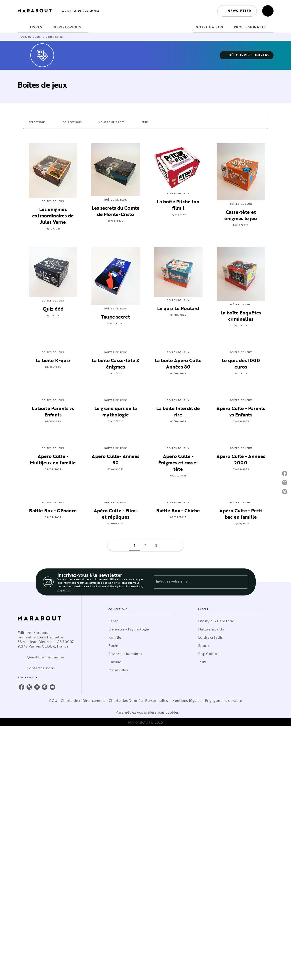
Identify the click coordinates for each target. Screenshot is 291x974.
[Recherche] (268, 11)
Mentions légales (186, 700)
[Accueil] (37, 11)
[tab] (22, 27)
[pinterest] (45, 687)
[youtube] (52, 687)
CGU (53, 700)
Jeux (38, 37)
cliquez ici (64, 590)
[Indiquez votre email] (195, 581)
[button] (237, 11)
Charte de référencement (83, 700)
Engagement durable (223, 700)
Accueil (26, 37)
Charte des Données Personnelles (138, 700)
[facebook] (21, 687)
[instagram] (37, 687)
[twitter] (29, 687)
